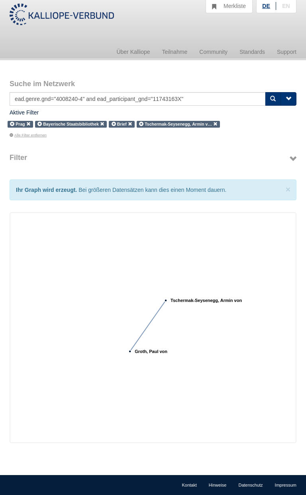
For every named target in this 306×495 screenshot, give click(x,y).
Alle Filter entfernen (28, 135)
